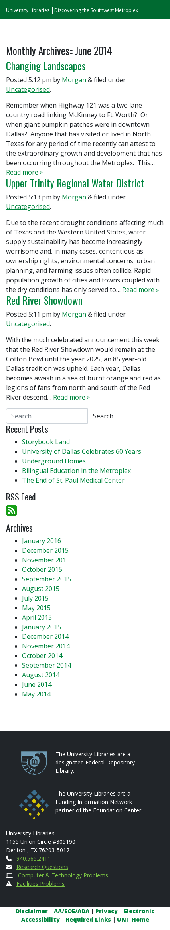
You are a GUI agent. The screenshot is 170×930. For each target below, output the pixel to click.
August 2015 (40, 588)
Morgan (74, 79)
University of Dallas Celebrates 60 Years (81, 451)
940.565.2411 (33, 858)
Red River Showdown (44, 300)
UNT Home (133, 919)
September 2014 (46, 665)
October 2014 (42, 655)
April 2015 (37, 617)
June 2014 (36, 684)
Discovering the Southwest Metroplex (96, 10)
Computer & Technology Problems (63, 875)
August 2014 (40, 674)
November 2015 (46, 560)
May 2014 (36, 694)
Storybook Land (46, 441)
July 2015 (35, 598)
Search (103, 416)
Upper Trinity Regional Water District (75, 182)
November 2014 (46, 646)
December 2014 (45, 636)
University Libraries (27, 10)
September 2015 (46, 579)
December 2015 (45, 550)
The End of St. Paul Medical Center (73, 480)
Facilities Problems (40, 883)
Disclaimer (32, 911)
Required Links (88, 919)
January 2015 (41, 627)
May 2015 (36, 607)
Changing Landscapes (46, 65)
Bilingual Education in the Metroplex (76, 470)
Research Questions (42, 867)
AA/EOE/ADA (71, 911)
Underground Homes (54, 461)
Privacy (106, 911)
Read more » (24, 172)
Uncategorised (28, 89)
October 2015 (42, 569)
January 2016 (41, 540)
